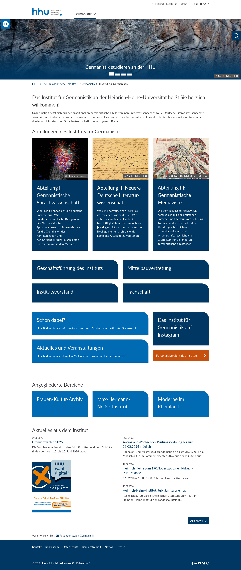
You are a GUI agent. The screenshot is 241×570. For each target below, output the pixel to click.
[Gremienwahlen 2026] (75, 474)
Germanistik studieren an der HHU (120, 67)
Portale (169, 4)
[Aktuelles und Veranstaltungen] (90, 351)
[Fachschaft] (166, 292)
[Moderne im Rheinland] (181, 404)
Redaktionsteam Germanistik (75, 535)
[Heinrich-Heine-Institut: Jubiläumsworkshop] (166, 493)
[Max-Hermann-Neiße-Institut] (120, 404)
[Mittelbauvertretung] (166, 269)
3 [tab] (123, 75)
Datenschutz (70, 547)
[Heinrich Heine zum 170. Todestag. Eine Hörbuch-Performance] (166, 471)
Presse (121, 547)
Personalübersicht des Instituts (181, 355)
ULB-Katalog (181, 4)
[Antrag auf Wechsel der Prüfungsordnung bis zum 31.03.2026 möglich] (166, 447)
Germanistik (87, 83)
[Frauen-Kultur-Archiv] (60, 400)
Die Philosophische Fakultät (59, 83)
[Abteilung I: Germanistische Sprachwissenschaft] (60, 194)
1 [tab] (111, 74)
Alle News (198, 520)
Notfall (109, 547)
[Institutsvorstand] (75, 292)
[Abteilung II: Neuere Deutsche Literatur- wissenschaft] (120, 190)
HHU (35, 83)
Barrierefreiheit (91, 547)
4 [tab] (129, 75)
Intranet (160, 4)
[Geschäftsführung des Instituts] (75, 269)
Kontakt (36, 547)
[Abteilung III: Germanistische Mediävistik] (181, 194)
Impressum (52, 547)
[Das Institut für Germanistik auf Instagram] (181, 328)
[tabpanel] (120, 49)
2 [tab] (117, 75)
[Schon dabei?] (90, 323)
